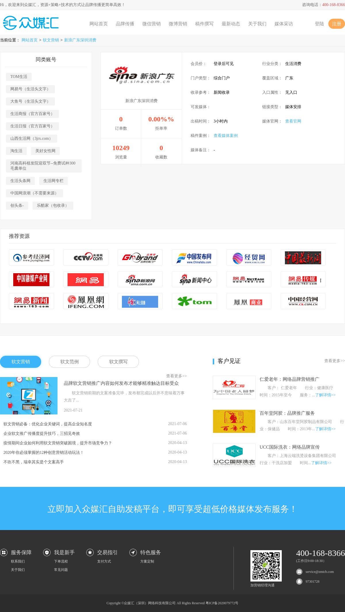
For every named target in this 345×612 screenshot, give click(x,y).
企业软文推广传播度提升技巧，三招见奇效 (41, 433)
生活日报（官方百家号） (32, 126)
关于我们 (257, 23)
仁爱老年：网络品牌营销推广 (289, 379)
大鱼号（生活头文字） (30, 101)
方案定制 (147, 561)
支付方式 (104, 561)
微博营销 (178, 23)
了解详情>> (325, 395)
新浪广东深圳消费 (80, 40)
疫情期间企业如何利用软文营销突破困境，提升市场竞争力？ (57, 443)
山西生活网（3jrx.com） (31, 138)
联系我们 (18, 561)
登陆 (319, 23)
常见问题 (61, 570)
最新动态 (231, 23)
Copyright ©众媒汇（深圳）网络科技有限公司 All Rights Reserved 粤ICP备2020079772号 (173, 603)
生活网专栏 (53, 181)
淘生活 (16, 151)
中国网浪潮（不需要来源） (34, 193)
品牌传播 (125, 23)
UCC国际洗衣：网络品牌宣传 (290, 447)
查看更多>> (176, 376)
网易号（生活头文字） (30, 89)
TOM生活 (18, 76)
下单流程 (61, 561)
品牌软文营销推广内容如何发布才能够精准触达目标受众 (121, 383)
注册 (336, 23)
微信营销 (151, 23)
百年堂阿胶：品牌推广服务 (287, 413)
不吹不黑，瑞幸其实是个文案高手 (33, 462)
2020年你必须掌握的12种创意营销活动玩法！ (43, 452)
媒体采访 (284, 23)
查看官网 (293, 121)
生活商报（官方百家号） (32, 114)
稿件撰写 (204, 23)
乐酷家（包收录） (53, 205)
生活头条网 (20, 181)
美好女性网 (45, 151)
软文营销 (51, 40)
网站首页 (98, 23)
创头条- (17, 205)
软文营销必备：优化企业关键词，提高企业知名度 (47, 424)
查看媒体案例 (226, 135)
